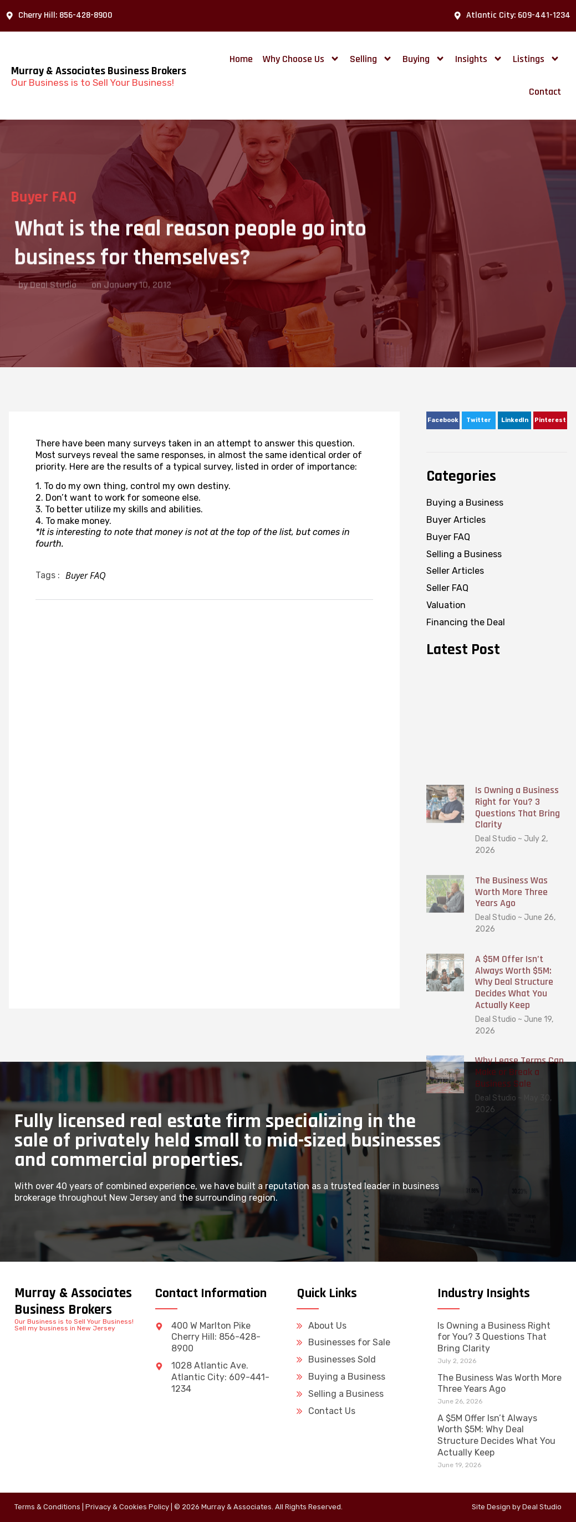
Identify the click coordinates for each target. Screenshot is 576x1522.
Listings (536, 58)
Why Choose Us (301, 58)
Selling (371, 58)
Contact (545, 91)
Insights (479, 58)
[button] (443, 420)
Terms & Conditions (47, 1507)
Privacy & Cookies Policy (127, 1507)
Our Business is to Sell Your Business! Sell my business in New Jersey (74, 1325)
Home (241, 59)
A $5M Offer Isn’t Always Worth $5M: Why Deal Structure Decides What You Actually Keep (514, 1177)
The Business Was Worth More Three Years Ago (511, 1087)
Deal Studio (542, 1507)
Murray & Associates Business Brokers (98, 71)
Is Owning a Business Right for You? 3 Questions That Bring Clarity (517, 1002)
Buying (423, 58)
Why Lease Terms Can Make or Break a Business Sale (519, 1268)
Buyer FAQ (85, 575)
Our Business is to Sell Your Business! (92, 82)
